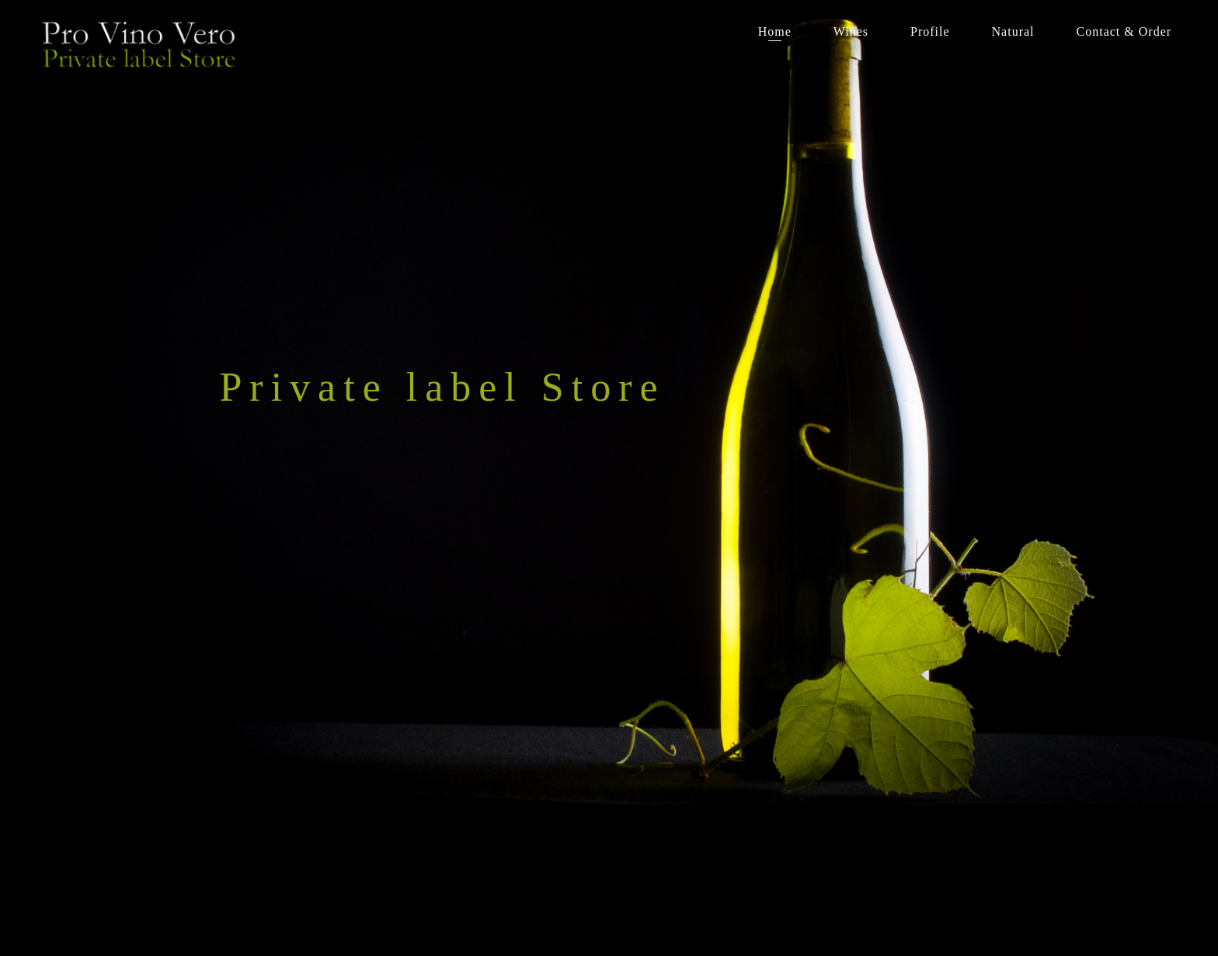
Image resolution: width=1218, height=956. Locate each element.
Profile (930, 31)
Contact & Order (1124, 31)
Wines (850, 31)
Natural (1013, 31)
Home (775, 31)
